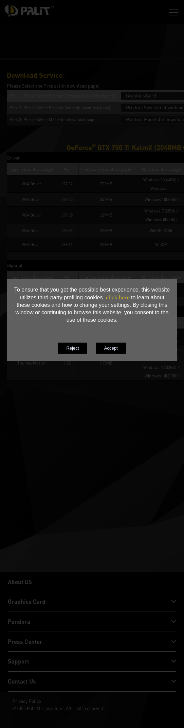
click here (118, 297)
